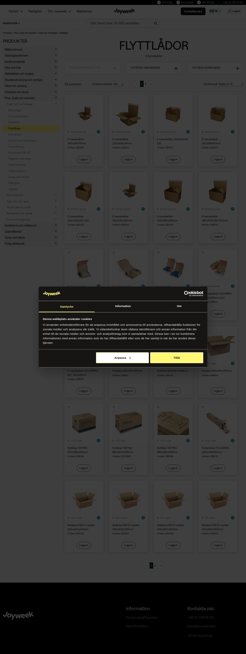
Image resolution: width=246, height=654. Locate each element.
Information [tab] (123, 306)
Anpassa (122, 357)
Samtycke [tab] (67, 306)
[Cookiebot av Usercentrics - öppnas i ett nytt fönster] (186, 294)
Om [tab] (179, 306)
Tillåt (176, 357)
